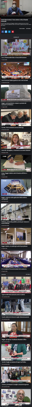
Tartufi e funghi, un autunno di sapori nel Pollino (14, 362)
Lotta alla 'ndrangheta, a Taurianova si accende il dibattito (15, 150)
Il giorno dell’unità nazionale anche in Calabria (13, 294)
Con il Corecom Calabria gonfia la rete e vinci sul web (14, 80)
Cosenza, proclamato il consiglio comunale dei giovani (15, 384)
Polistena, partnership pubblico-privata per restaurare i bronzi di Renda (15, 222)
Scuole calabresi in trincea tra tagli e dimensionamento (15, 317)
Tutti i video (28, 274)
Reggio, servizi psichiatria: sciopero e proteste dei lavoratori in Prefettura (13, 104)
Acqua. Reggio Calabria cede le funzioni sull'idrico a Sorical (14, 174)
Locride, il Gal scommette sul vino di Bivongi (12, 127)
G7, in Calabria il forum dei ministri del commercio (14, 269)
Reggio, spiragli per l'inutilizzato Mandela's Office (14, 339)
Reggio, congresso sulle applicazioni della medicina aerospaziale (14, 198)
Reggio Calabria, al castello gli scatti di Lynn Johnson (14, 246)
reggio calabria (22, 28)
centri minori (28, 28)
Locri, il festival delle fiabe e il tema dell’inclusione (13, 57)
